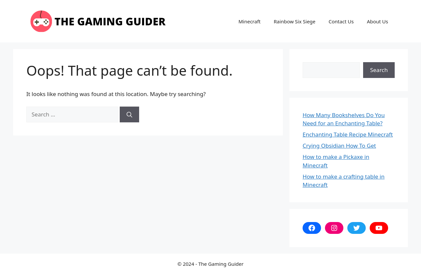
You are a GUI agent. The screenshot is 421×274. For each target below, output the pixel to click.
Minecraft (249, 21)
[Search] (129, 114)
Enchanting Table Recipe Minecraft (348, 134)
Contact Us (341, 21)
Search (379, 70)
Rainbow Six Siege (294, 21)
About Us (377, 21)
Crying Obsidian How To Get (339, 145)
